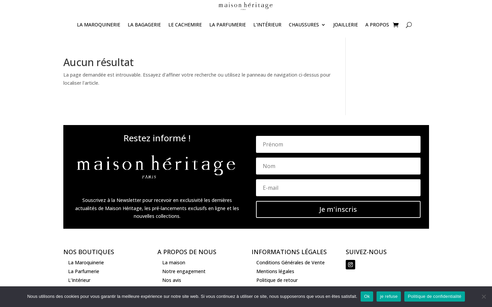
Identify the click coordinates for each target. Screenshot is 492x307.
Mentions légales (275, 271)
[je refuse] (483, 296)
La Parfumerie (227, 24)
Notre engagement (184, 271)
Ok (367, 296)
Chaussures (304, 24)
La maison (173, 262)
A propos (377, 24)
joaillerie (345, 24)
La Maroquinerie (98, 24)
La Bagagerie (144, 24)
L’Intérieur (267, 24)
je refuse (389, 296)
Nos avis (171, 280)
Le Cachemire (185, 24)
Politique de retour (277, 280)
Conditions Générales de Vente (290, 262)
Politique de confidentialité (434, 296)
